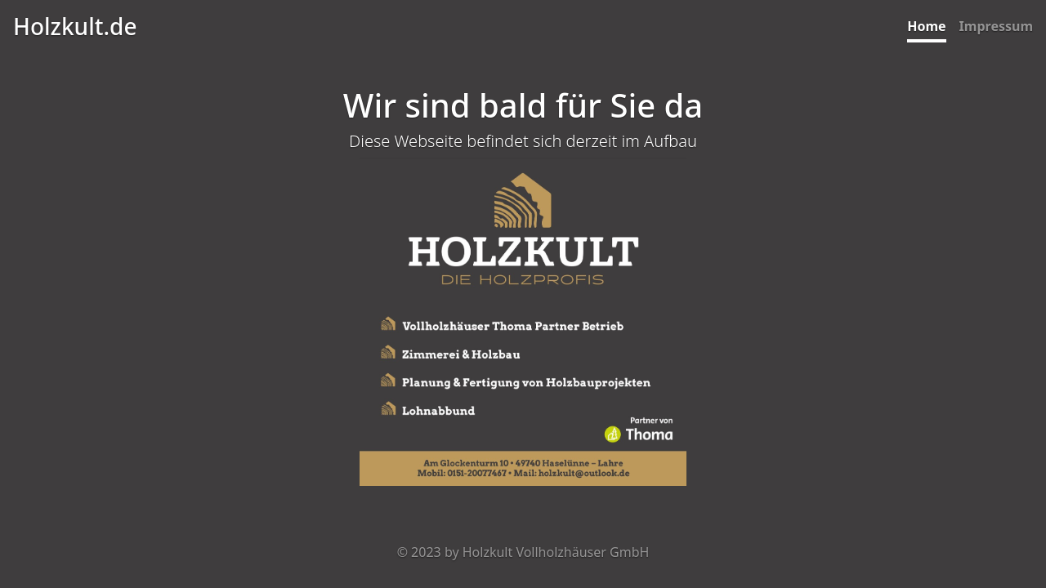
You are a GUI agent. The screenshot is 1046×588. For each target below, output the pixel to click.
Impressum (996, 26)
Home (926, 26)
